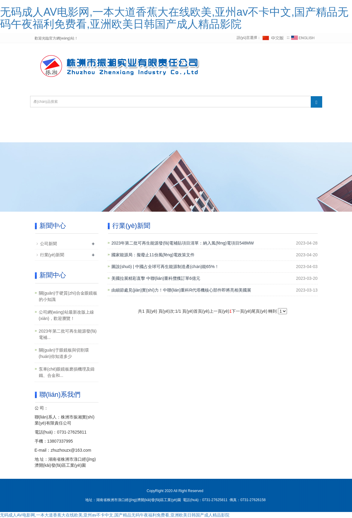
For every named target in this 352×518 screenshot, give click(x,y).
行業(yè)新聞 (52, 254)
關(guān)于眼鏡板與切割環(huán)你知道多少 (64, 353)
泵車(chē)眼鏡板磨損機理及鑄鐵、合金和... (67, 372)
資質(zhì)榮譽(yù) (173, 120)
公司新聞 (48, 243)
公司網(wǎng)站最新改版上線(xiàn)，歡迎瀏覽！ (66, 315)
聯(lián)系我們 (219, 134)
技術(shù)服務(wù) (63, 134)
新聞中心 (220, 120)
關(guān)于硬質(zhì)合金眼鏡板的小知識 (68, 296)
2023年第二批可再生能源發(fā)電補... (68, 334)
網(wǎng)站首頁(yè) (65, 120)
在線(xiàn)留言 (170, 134)
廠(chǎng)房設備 (119, 134)
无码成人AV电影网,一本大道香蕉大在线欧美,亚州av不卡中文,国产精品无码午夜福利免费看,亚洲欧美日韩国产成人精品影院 (174, 18)
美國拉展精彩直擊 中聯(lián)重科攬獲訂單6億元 (155, 278)
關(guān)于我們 (120, 120)
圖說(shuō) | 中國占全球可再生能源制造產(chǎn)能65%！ (165, 266)
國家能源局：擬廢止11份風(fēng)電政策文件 (153, 254)
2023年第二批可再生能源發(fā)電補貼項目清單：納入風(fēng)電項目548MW (182, 243)
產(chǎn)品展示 (264, 120)
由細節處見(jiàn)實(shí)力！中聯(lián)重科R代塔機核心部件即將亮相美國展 (181, 290)
